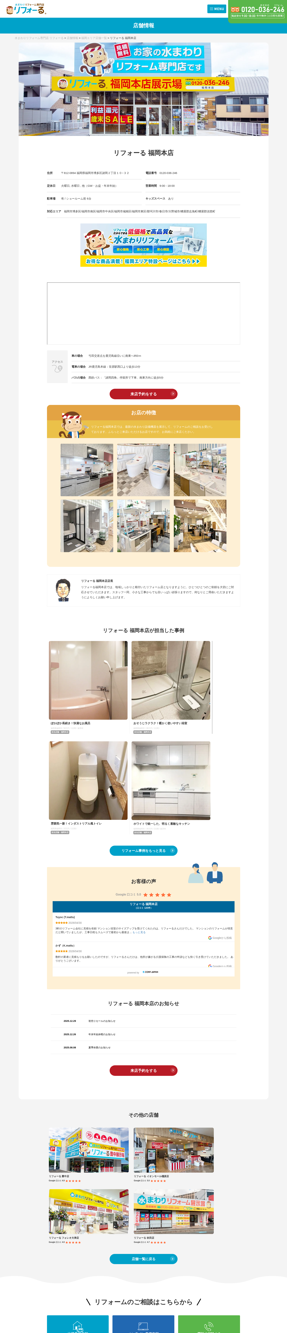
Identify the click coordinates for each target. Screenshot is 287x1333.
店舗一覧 (55, 1202)
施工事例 (171, 1186)
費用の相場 (57, 1230)
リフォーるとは (214, 1194)
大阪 (49, 1209)
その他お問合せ (229, 1229)
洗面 (107, 1199)
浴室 (107, 1193)
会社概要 (226, 1207)
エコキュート (92, 1230)
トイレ (89, 1199)
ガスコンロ (91, 1205)
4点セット (91, 1223)
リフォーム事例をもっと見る (144, 719)
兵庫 (68, 1209)
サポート (206, 1207)
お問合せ (209, 1216)
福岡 (68, 1221)
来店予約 (206, 1235)
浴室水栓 (110, 1217)
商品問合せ (227, 1223)
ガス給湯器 (111, 1223)
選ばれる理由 (209, 1201)
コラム (131, 1186)
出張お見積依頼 (210, 1223)
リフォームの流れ (215, 1186)
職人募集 (226, 1235)
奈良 (49, 1215)
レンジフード (92, 1211)
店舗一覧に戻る (143, 1052)
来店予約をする (143, 394)
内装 (107, 1230)
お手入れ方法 (135, 1232)
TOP (52, 1186)
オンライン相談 (210, 1229)
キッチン (90, 1193)
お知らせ (55, 1194)
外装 (87, 1236)
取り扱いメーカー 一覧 (141, 1240)
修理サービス (96, 1243)
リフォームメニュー (101, 1186)
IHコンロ (110, 1205)
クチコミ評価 (228, 1201)
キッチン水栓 (92, 1217)
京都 (68, 1215)
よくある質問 (212, 1244)
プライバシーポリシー (218, 1252)
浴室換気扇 (111, 1211)
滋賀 (49, 1221)
